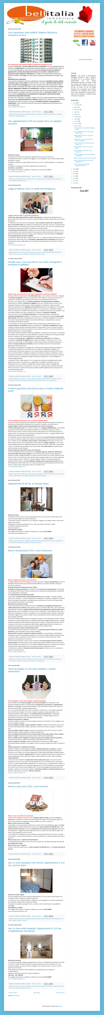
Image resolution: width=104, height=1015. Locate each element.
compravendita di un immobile (49, 378)
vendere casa (53, 380)
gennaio (76, 126)
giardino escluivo (17, 180)
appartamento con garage (22, 542)
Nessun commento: (37, 111)
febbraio (76, 123)
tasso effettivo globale (41, 475)
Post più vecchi (60, 992)
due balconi (32, 542)
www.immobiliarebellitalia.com (17, 107)
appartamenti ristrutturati (46, 986)
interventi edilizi (38, 659)
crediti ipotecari (24, 473)
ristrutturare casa (27, 660)
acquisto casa (17, 473)
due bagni (22, 988)
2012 (74, 183)
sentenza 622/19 (38, 380)
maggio (76, 116)
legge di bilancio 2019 (19, 475)
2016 (74, 173)
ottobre (76, 107)
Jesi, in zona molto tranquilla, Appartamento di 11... (82, 164)
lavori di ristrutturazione (48, 659)
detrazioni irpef (30, 659)
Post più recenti (12, 992)
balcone (18, 988)
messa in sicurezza (13, 254)
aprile (76, 119)
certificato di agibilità (36, 378)
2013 (74, 180)
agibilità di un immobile (19, 378)
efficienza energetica (19, 114)
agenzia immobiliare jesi (19, 179)
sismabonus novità (40, 254)
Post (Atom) (16, 995)
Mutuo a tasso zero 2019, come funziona (28, 786)
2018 (74, 169)
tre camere (24, 920)
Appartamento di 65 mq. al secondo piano (28, 483)
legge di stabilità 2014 (30, 475)
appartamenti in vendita (52, 179)
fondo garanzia (32, 473)
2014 (74, 178)
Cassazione (28, 378)
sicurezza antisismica (24, 254)
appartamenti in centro (31, 179)
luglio (75, 112)
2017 (74, 171)
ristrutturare (19, 660)
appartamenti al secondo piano (48, 540)
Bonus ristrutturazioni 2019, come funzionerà (30, 550)
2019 (74, 103)
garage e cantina (17, 920)
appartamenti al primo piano (47, 918)
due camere (38, 542)
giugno (76, 114)
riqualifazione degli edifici (30, 114)
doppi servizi (58, 918)
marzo (76, 121)
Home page (37, 992)
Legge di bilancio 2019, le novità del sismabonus (31, 188)
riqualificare (39, 114)
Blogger (60, 1006)
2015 (74, 176)
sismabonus (32, 254)
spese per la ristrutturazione (38, 660)
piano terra (23, 180)
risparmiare (53, 114)
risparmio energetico (20, 115)
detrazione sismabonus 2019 (20, 252)
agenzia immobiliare (25, 540)
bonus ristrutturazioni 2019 (20, 659)
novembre (77, 105)
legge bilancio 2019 (56, 252)
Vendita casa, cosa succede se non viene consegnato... (83, 140)
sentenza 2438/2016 (28, 380)
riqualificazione (46, 114)
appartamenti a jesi (41, 179)
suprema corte (45, 380)
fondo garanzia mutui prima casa (44, 473)
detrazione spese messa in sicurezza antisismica (39, 252)
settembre (77, 109)
